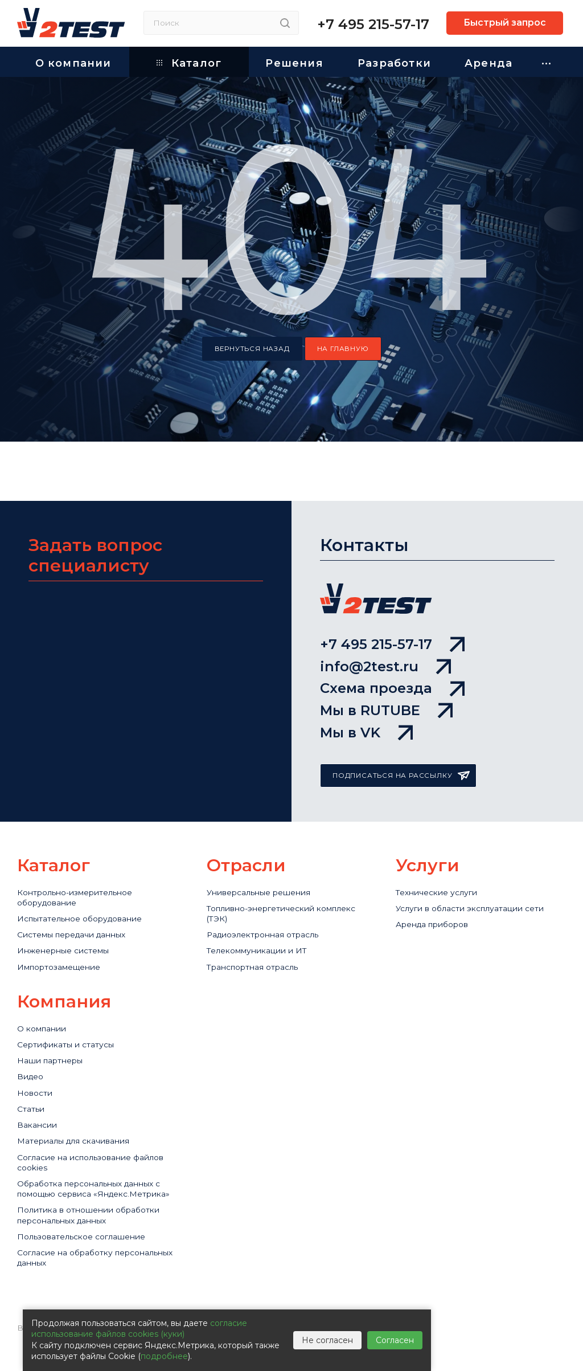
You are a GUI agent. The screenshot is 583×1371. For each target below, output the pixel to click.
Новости (36, 1091)
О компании (44, 1020)
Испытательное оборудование (87, 904)
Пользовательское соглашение (89, 1262)
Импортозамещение (64, 957)
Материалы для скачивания (80, 1144)
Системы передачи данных (79, 921)
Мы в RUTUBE (386, 683)
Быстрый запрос (504, 22)
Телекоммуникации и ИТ (262, 939)
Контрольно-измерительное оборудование (81, 880)
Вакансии (39, 1126)
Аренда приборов (438, 909)
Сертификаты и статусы (70, 1038)
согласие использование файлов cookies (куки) (139, 1329)
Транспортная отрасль (258, 957)
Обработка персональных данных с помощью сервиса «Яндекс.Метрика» (98, 1203)
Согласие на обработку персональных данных (70, 1286)
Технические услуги (441, 874)
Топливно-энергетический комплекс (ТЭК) (291, 898)
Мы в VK (366, 713)
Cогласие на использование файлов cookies (100, 1167)
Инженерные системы (69, 939)
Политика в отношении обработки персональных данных (95, 1238)
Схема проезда (392, 652)
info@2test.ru (385, 622)
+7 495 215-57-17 (373, 24)
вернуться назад (252, 349)
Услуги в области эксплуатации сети (478, 892)
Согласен (395, 1340)
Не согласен (327, 1340)
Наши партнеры (54, 1055)
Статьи (32, 1108)
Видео (32, 1073)
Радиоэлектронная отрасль (269, 921)
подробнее (164, 1356)
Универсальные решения (265, 874)
